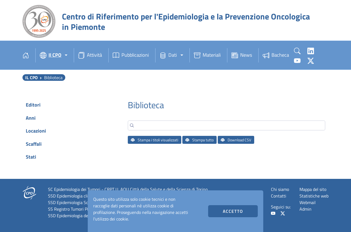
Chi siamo (280, 189)
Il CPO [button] (50, 55)
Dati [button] (168, 55)
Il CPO (31, 77)
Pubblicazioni (131, 55)
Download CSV (236, 140)
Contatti (278, 196)
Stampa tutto (199, 140)
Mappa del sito (312, 189)
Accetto (233, 211)
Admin (305, 209)
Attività (90, 55)
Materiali (207, 55)
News (241, 55)
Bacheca (276, 55)
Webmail (307, 202)
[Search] (226, 125)
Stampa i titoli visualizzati (154, 140)
